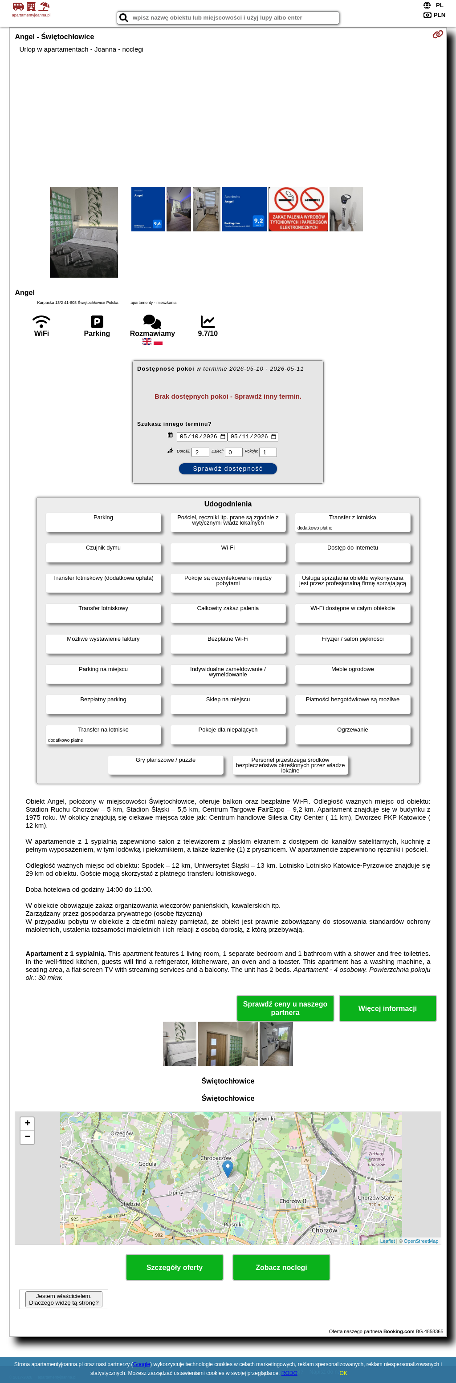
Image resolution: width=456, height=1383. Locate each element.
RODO (289, 1373)
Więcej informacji (387, 1008)
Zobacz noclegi (281, 1267)
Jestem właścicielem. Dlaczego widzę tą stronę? (63, 1299)
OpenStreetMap (421, 1241)
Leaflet (387, 1241)
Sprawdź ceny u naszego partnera (285, 1008)
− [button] (27, 1137)
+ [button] (27, 1124)
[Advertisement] (228, 120)
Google (142, 1364)
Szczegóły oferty (175, 1267)
